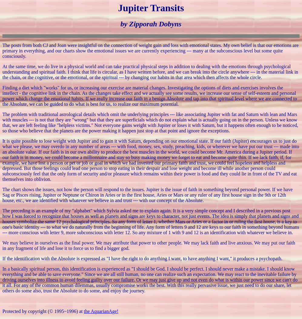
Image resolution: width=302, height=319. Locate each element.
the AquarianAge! (101, 311)
